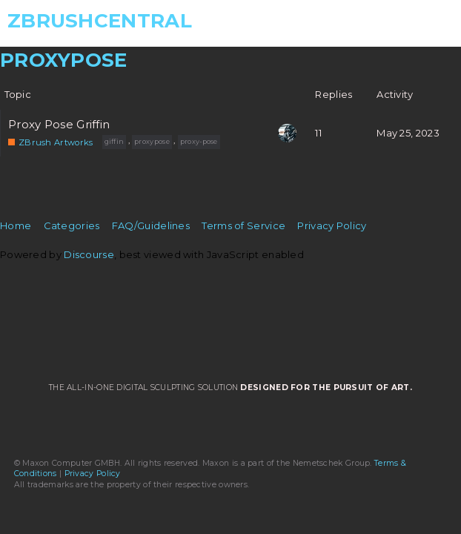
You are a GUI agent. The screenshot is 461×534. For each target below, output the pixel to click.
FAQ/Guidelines (151, 225)
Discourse (89, 254)
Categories (72, 225)
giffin (115, 141)
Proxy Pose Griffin (59, 124)
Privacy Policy (331, 225)
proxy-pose (199, 141)
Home (15, 225)
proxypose (152, 141)
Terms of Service (243, 225)
